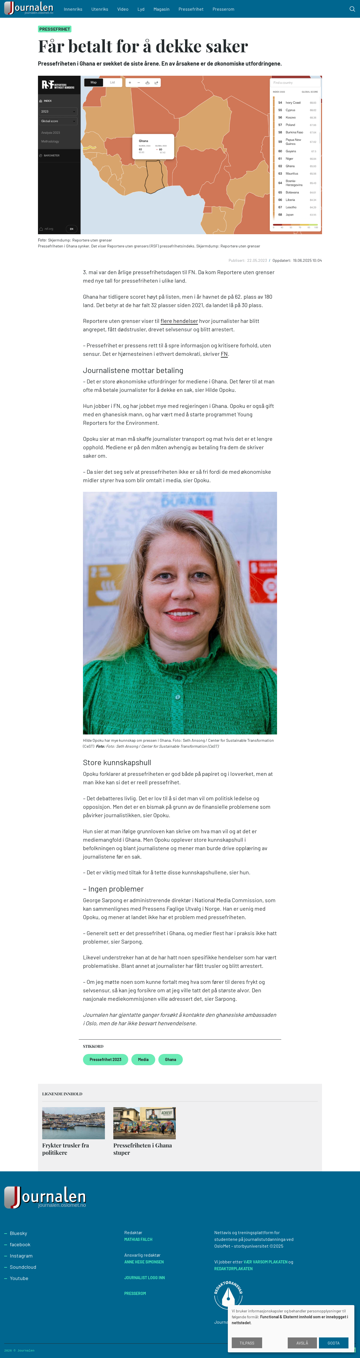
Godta (334, 1343)
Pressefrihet (191, 9)
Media (143, 1059)
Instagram (21, 1255)
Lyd (141, 9)
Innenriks (73, 9)
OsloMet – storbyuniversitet (241, 1245)
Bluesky (18, 1233)
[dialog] (291, 1328)
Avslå (302, 1343)
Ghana (170, 1059)
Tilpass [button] (247, 1343)
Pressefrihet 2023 (106, 1059)
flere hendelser (179, 320)
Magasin (162, 9)
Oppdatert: (282, 260)
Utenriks (99, 9)
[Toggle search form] (352, 9)
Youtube (19, 1278)
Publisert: (237, 260)
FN (224, 353)
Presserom (223, 9)
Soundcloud (23, 1267)
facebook (20, 1244)
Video (123, 9)
